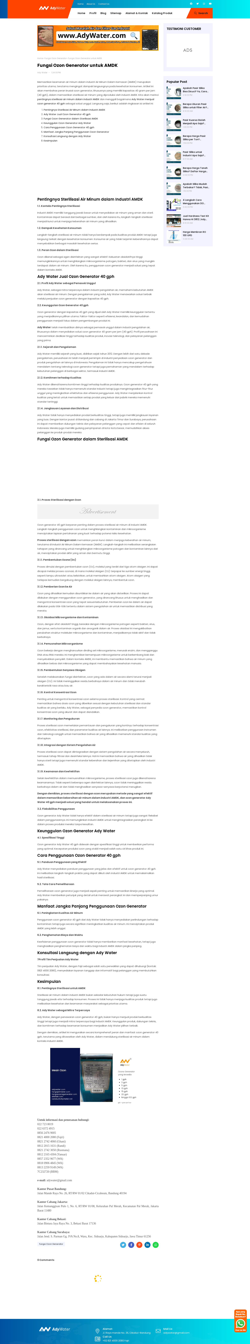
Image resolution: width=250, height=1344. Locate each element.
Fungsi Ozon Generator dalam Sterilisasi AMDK (71, 118)
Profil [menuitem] (92, 13)
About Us (91, 4)
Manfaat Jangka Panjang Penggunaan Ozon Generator (76, 131)
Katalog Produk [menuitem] (162, 13)
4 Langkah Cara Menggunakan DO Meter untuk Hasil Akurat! (193, 201)
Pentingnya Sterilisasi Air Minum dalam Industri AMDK (74, 109)
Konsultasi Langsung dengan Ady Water (67, 136)
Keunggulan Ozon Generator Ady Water (67, 123)
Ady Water (42, 72)
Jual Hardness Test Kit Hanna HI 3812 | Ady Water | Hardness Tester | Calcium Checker (196, 217)
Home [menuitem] (81, 13)
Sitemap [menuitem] (115, 13)
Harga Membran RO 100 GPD (194, 233)
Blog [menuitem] (103, 13)
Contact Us (103, 4)
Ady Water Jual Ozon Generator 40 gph (67, 114)
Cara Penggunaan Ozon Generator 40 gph (69, 127)
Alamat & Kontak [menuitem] (136, 13)
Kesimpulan (50, 140)
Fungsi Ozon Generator (55, 58)
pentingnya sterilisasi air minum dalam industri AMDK (68, 99)
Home (80, 4)
